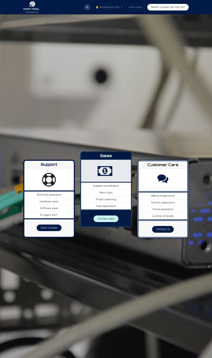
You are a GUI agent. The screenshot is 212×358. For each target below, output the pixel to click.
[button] (87, 7)
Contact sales (106, 218)
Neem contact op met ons (168, 7)
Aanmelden (135, 7)
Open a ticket (49, 227)
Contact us (163, 229)
